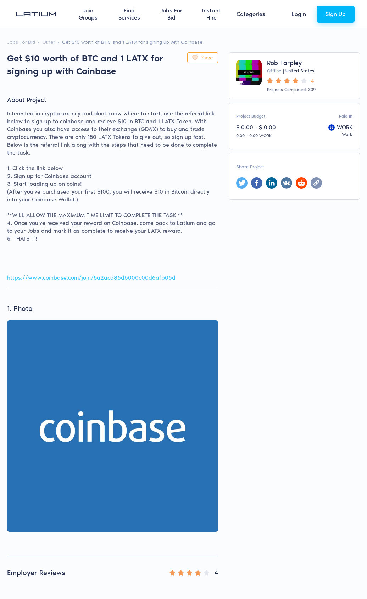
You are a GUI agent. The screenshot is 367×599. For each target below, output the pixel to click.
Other (48, 42)
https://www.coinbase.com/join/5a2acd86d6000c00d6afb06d (91, 277)
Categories (251, 14)
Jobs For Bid (171, 14)
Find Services (129, 14)
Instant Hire (211, 14)
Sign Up (336, 14)
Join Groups (88, 14)
